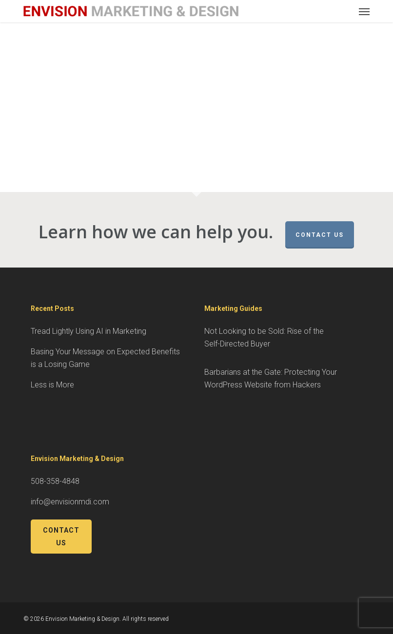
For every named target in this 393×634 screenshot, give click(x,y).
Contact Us (319, 234)
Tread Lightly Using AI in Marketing (88, 331)
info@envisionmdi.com (70, 501)
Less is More (52, 384)
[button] (364, 11)
